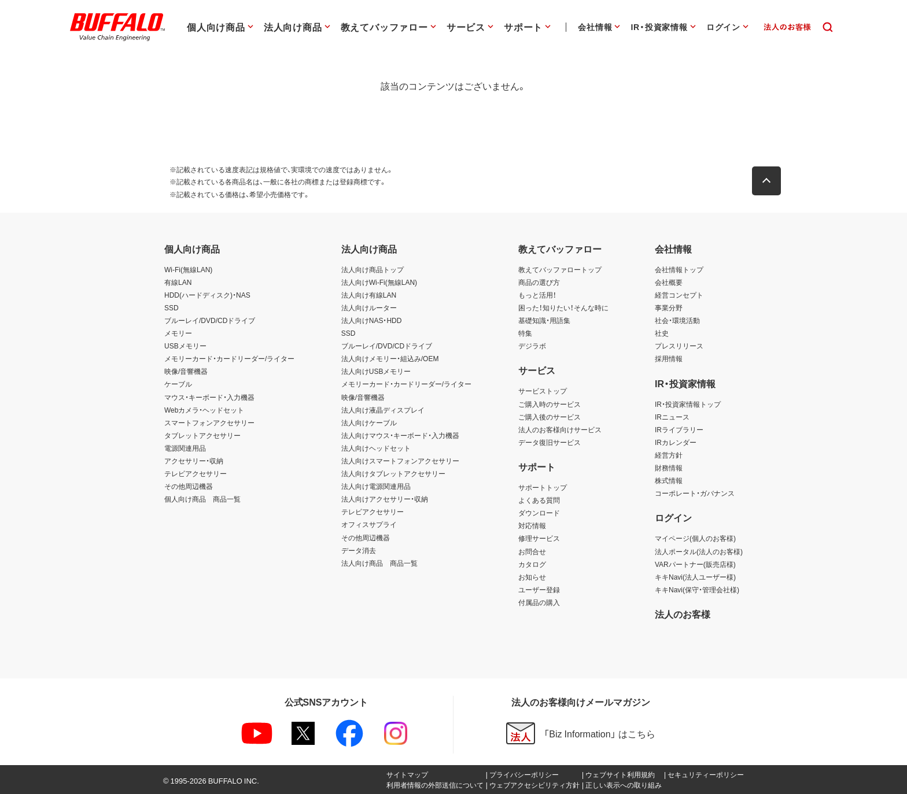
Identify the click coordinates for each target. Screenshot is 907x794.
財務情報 (669, 467)
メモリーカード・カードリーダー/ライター (229, 358)
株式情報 (669, 480)
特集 (525, 333)
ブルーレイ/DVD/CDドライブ (209, 320)
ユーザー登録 (539, 589)
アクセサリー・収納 (193, 460)
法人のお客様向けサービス (560, 429)
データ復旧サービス (549, 442)
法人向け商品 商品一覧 (379, 563)
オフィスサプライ (369, 524)
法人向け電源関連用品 (376, 486)
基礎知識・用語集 (544, 320)
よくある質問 (539, 500)
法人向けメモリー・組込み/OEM (390, 358)
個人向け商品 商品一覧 (202, 499)
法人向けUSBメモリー (376, 371)
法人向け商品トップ (372, 269)
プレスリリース (679, 345)
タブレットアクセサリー (202, 435)
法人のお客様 (682, 614)
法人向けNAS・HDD (371, 320)
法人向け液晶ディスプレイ (383, 410)
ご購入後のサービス (549, 416)
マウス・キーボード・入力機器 (209, 397)
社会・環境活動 (677, 320)
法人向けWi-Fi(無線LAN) (379, 282)
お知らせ (532, 577)
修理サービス (539, 538)
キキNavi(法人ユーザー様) (695, 577)
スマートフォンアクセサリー (209, 422)
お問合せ (532, 551)
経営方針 (669, 455)
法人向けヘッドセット (376, 448)
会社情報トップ (679, 269)
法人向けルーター (369, 307)
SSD (171, 307)
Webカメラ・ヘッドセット (204, 410)
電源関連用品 (185, 448)
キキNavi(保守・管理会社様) (697, 589)
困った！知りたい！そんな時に (563, 307)
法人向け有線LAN (368, 295)
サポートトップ (542, 487)
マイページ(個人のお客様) (695, 538)
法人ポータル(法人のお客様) (699, 551)
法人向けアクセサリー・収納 (384, 499)
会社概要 (669, 282)
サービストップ (542, 390)
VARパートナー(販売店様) (695, 564)
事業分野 (669, 307)
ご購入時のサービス (549, 404)
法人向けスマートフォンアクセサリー (400, 460)
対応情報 (532, 525)
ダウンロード (539, 512)
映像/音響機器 (186, 371)
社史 (662, 333)
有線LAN (177, 282)
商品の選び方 (539, 282)
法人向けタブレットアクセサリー (393, 473)
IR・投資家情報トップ (688, 404)
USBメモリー (185, 345)
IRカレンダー (675, 442)
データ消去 (358, 550)
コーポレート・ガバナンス (695, 493)
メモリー (178, 333)
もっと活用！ (537, 295)
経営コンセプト (679, 295)
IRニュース (672, 416)
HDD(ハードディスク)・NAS (207, 295)
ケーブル (178, 384)
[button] (771, 180)
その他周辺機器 (188, 486)
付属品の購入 (539, 602)
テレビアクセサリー (195, 473)
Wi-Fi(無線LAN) (188, 269)
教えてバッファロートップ (560, 269)
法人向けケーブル (369, 422)
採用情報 (669, 358)
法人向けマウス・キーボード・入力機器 (400, 435)
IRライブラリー (679, 429)
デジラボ (532, 345)
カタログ (532, 564)
